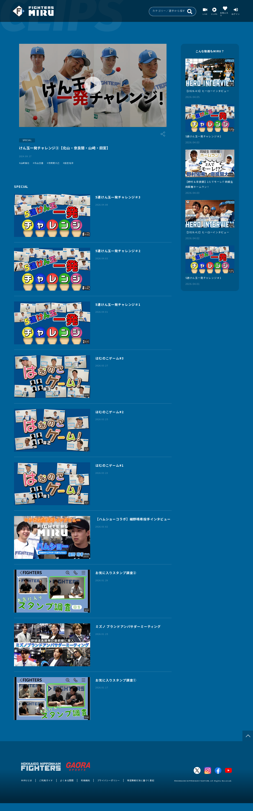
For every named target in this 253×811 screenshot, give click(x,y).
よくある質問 (67, 780)
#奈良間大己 (53, 163)
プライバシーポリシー (108, 780)
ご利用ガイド (46, 780)
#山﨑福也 (24, 163)
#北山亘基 (38, 163)
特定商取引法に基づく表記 (140, 780)
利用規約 (85, 780)
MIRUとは (26, 780)
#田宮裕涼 (68, 163)
